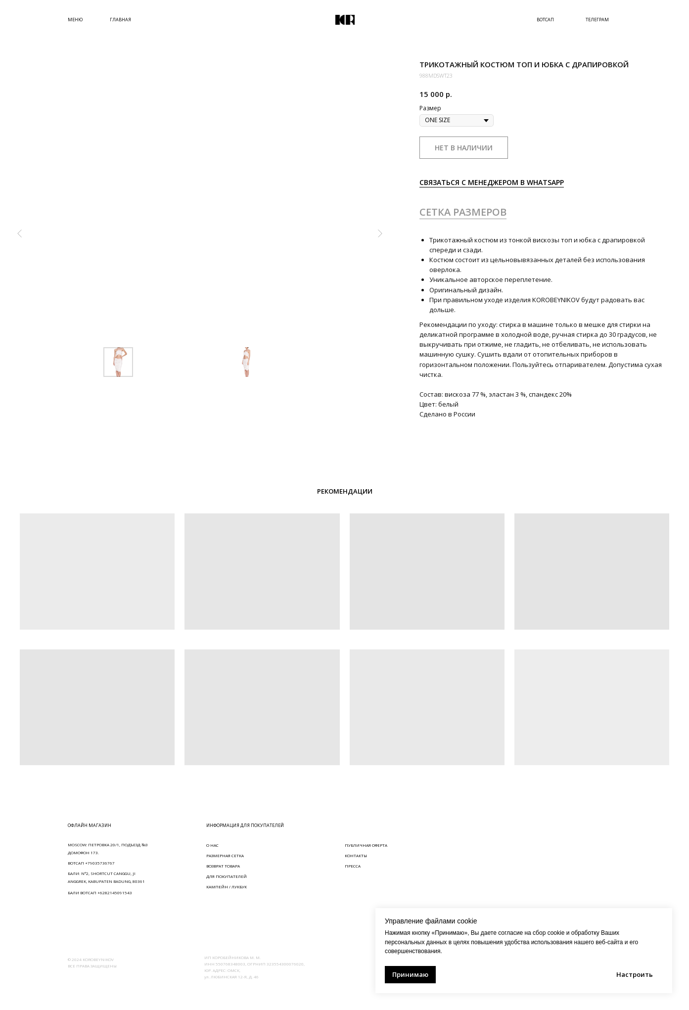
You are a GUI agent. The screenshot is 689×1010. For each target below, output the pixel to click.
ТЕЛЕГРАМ (597, 19)
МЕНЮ (75, 19)
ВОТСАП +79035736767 (91, 863)
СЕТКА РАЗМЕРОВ (462, 212)
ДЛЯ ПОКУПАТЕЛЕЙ (226, 876)
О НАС (212, 845)
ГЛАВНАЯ (120, 19)
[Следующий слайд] (380, 233)
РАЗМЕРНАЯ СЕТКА (225, 855)
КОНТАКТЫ (356, 855)
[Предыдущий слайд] (20, 233)
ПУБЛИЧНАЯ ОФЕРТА (366, 845)
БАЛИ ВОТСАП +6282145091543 (100, 892)
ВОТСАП (545, 19)
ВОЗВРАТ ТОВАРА (223, 866)
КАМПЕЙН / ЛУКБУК (226, 886)
